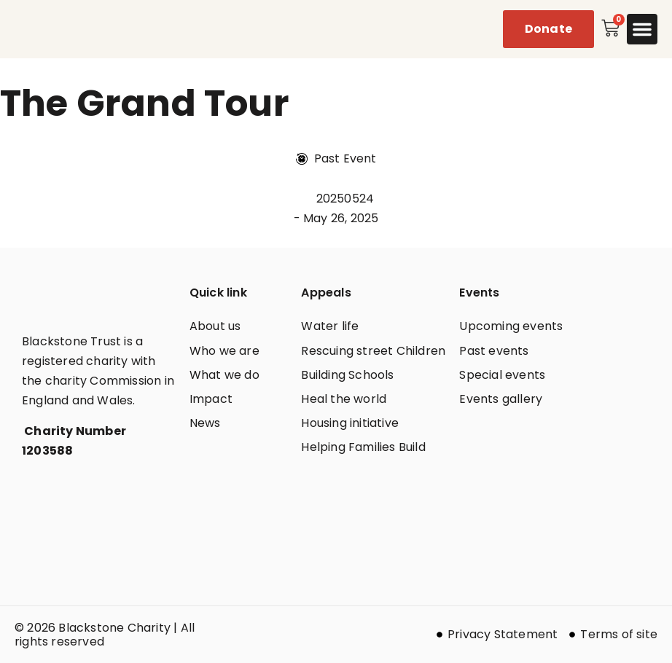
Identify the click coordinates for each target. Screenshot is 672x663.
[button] (642, 29)
